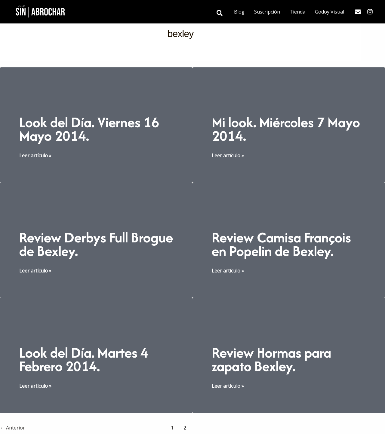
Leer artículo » (35, 155)
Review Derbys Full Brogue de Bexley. (96, 244)
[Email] (358, 12)
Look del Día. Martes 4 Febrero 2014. (83, 359)
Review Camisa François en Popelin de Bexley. (281, 244)
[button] (220, 13)
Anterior (12, 427)
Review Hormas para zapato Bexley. (271, 359)
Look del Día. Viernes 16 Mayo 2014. (89, 129)
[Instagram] (370, 12)
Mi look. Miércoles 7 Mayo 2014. (286, 129)
